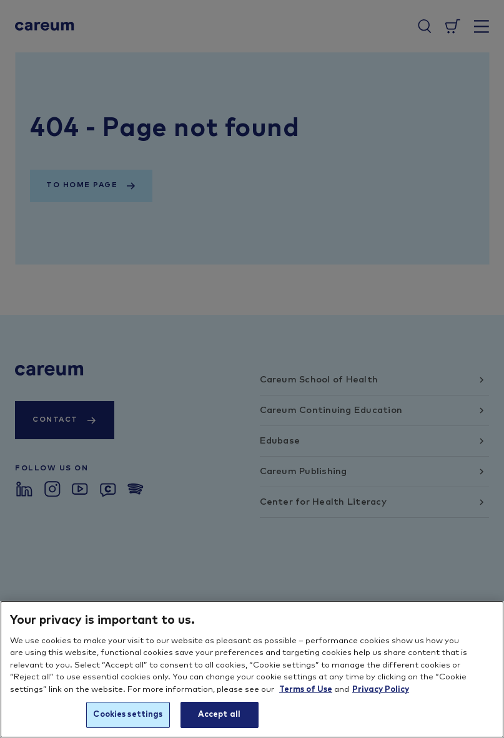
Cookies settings (127, 715)
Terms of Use (305, 690)
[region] (252, 669)
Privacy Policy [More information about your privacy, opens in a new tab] (380, 690)
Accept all (219, 715)
